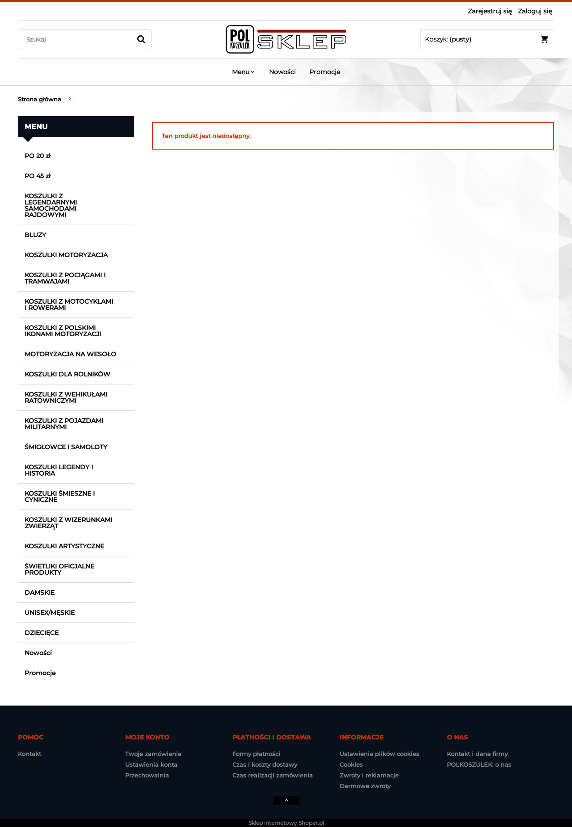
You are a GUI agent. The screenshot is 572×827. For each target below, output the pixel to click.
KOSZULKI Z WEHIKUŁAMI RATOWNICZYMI (66, 397)
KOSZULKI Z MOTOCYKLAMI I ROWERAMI (69, 304)
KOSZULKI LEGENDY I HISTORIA (59, 470)
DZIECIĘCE (42, 633)
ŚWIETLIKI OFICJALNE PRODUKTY (59, 569)
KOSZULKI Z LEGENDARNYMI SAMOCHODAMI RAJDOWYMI (51, 205)
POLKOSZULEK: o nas (479, 764)
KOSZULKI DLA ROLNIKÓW (67, 374)
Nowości (38, 653)
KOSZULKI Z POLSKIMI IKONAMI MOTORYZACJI (63, 331)
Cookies (351, 764)
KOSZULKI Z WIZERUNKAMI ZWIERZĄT (68, 523)
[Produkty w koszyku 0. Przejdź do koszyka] (487, 39)
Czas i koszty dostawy (264, 764)
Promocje (40, 673)
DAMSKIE (40, 593)
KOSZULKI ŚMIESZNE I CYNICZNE (60, 496)
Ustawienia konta (151, 764)
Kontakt (29, 753)
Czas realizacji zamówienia (272, 775)
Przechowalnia (147, 775)
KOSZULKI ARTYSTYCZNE (64, 546)
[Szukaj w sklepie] (76, 39)
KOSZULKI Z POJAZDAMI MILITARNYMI (64, 424)
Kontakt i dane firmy (477, 753)
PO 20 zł (37, 156)
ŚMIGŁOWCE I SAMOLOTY (66, 447)
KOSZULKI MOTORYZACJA (66, 255)
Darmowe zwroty (365, 785)
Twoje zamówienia (153, 753)
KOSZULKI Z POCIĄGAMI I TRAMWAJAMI (65, 278)
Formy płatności (256, 753)
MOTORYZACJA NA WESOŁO (70, 354)
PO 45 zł (37, 176)
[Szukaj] (141, 39)
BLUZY (35, 235)
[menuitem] (243, 71)
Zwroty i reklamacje (369, 775)
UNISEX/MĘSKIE (50, 613)
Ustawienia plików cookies (379, 753)
